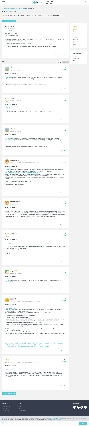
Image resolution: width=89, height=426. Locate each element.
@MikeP (7, 108)
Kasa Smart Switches (20, 8)
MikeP (11, 68)
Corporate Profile (6, 406)
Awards (20, 408)
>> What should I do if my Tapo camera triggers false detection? (22, 345)
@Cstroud (8, 77)
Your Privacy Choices (7, 412)
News (19, 406)
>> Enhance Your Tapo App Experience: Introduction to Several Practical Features (27, 346)
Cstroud (12, 99)
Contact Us (5, 408)
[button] (64, 54)
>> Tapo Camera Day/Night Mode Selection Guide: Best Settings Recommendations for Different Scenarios (34, 343)
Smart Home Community (8, 8)
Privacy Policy (5, 410)
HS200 (11, 31)
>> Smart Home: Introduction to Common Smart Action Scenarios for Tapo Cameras (28, 342)
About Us (5, 403)
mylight (12, 271)
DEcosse (17, 160)
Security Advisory (22, 410)
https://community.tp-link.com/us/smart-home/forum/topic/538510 (22, 173)
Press (19, 403)
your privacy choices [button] (56, 420)
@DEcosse (8, 243)
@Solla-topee (9, 369)
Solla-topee (17, 299)
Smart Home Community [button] (49, 2)
